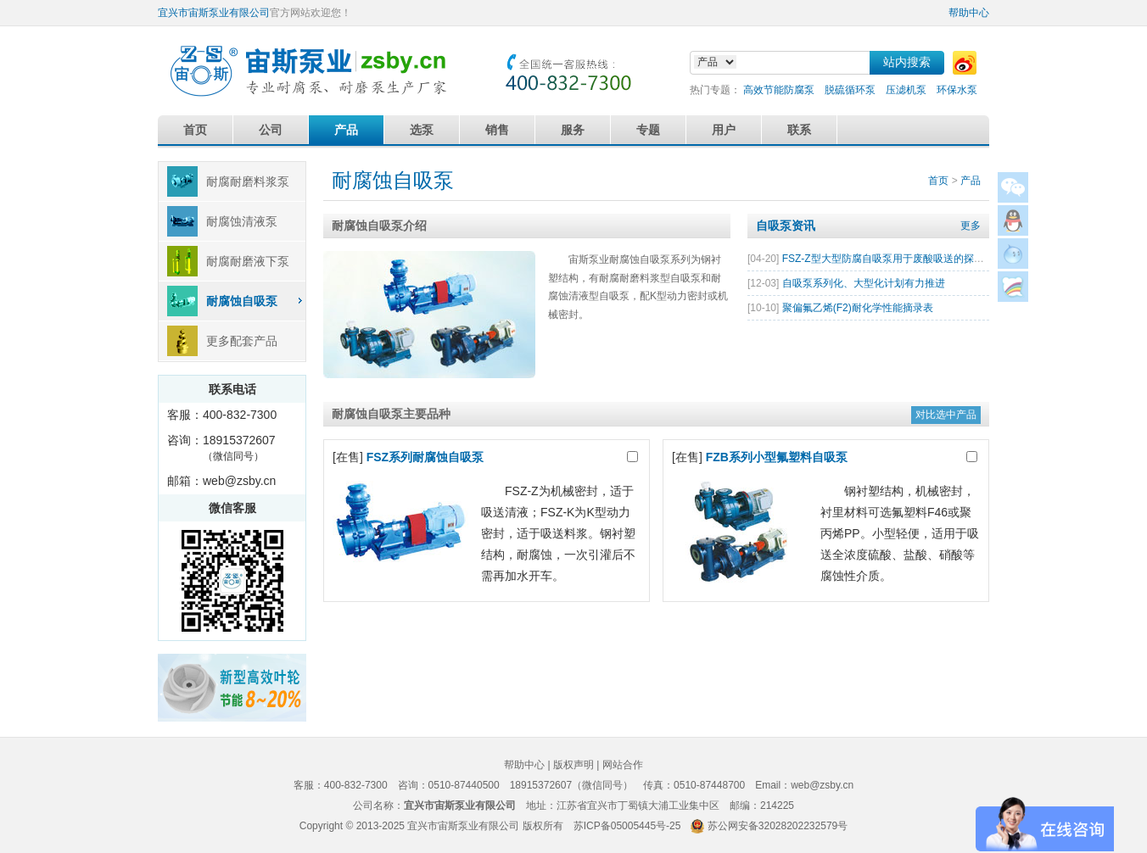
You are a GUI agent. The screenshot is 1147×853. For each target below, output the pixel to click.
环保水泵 (957, 90)
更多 (970, 225)
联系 (799, 130)
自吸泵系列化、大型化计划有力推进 (863, 283)
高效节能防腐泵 (778, 90)
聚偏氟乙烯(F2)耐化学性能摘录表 (857, 308)
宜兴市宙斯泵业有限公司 (214, 13)
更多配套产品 (241, 341)
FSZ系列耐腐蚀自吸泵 (425, 457)
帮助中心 (968, 13)
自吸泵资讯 (785, 225)
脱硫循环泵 (850, 90)
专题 (648, 130)
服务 (573, 130)
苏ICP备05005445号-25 (627, 826)
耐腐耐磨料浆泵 (247, 181)
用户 (724, 130)
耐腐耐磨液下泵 (247, 261)
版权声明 (573, 765)
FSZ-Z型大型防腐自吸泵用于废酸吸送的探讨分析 (893, 259)
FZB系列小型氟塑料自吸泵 (777, 457)
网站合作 (622, 765)
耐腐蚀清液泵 (241, 221)
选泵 (422, 130)
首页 (195, 130)
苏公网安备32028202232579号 (778, 826)
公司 (271, 130)
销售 (497, 130)
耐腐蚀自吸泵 (241, 301)
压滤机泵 (906, 90)
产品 (346, 130)
